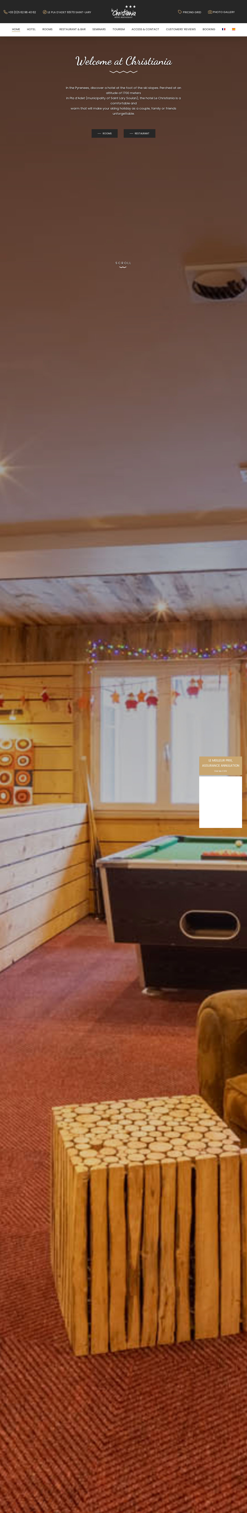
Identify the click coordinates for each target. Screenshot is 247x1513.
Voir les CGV (220, 771)
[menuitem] (223, 29)
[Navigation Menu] (245, 11)
